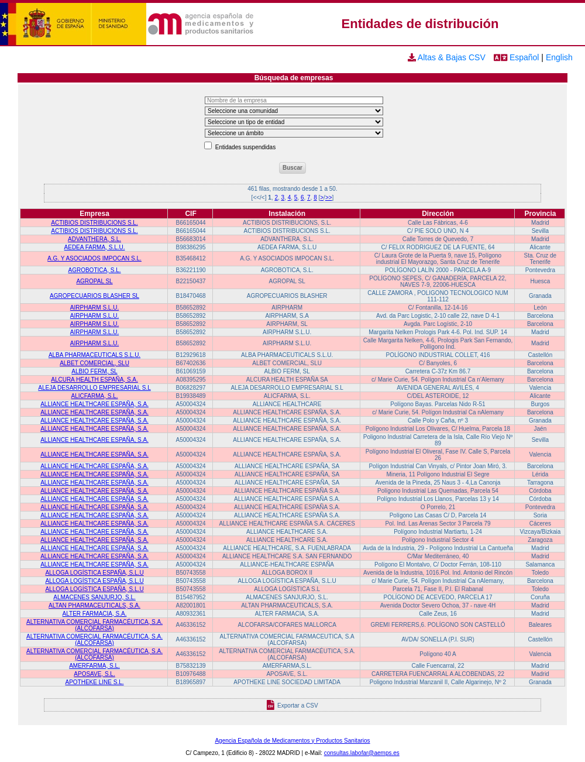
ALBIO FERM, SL (94, 371)
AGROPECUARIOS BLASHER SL (94, 296)
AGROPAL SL (94, 281)
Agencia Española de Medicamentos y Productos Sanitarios (292, 740)
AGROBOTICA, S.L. (94, 270)
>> (328, 197)
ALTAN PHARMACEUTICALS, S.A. (94, 605)
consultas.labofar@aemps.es (362, 753)
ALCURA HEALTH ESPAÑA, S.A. (94, 379)
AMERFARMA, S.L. (94, 666)
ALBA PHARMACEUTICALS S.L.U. (94, 355)
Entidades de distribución (420, 23)
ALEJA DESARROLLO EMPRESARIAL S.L (94, 388)
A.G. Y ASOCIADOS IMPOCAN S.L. (94, 258)
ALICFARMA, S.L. (94, 396)
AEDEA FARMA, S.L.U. (94, 247)
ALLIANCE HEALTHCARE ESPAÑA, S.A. (94, 404)
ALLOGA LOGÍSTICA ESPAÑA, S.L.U (94, 572)
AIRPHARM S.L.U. (94, 307)
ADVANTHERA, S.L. (94, 239)
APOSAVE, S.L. (94, 674)
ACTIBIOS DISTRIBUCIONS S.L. (94, 222)
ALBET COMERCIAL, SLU (94, 363)
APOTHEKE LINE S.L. (94, 682)
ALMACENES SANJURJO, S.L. (94, 597)
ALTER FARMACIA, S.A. (95, 613)
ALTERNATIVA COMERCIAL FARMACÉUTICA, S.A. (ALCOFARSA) (94, 625)
